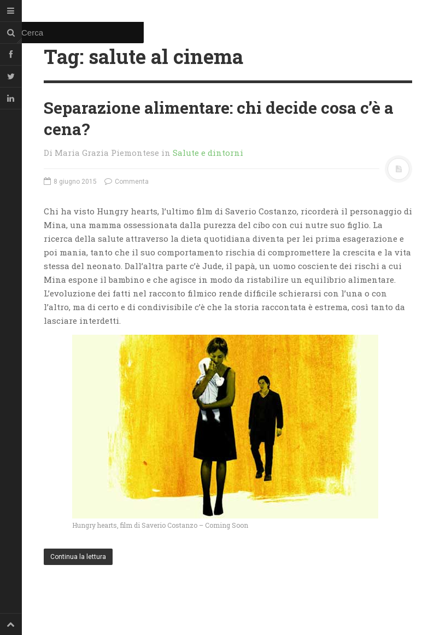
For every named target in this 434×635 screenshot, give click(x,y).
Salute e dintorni (208, 152)
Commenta (126, 181)
